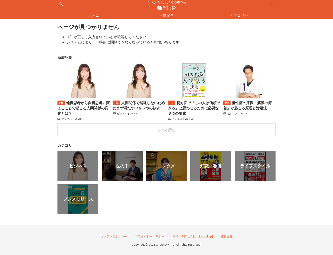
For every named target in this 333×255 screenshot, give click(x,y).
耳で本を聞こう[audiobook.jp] (192, 236)
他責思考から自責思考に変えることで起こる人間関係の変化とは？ (83, 108)
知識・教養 (211, 166)
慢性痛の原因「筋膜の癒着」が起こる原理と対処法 (247, 105)
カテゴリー (239, 15)
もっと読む (166, 129)
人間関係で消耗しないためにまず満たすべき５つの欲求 (139, 105)
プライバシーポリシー (149, 236)
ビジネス (67, 118)
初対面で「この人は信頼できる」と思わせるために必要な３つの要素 (194, 108)
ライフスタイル (255, 166)
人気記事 (166, 15)
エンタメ (166, 166)
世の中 (122, 166)
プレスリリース (78, 199)
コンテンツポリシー (113, 236)
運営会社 (227, 236)
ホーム (93, 15)
